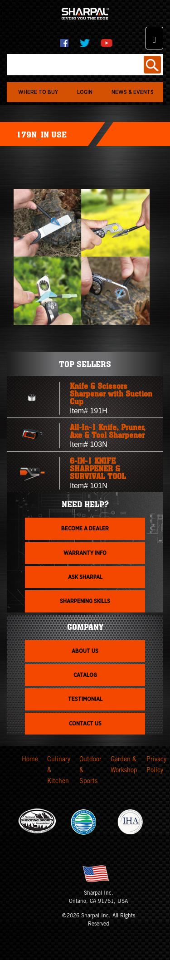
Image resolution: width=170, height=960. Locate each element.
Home (30, 760)
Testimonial (85, 699)
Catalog (85, 675)
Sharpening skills (85, 601)
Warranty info (85, 553)
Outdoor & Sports (90, 771)
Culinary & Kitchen (58, 771)
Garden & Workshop (124, 765)
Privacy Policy (156, 765)
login (84, 92)
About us (85, 651)
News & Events (133, 92)
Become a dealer (85, 528)
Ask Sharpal (85, 577)
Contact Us (85, 723)
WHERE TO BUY (38, 92)
